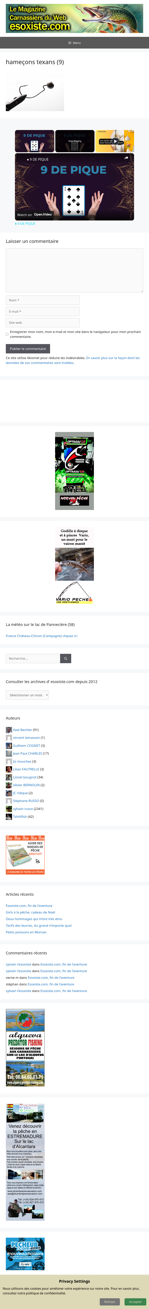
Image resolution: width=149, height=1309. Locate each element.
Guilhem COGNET (26, 745)
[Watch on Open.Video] (34, 214)
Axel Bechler (22, 730)
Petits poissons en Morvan (26, 932)
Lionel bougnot (24, 777)
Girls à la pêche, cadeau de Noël (30, 912)
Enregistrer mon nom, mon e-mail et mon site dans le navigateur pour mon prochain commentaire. (75, 334)
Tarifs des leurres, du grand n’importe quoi (39, 925)
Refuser (109, 1302)
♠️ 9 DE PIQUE (38, 159)
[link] (21, 159)
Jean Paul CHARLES (27, 753)
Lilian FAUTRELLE (26, 769)
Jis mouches (22, 761)
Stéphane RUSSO (26, 800)
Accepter (135, 1302)
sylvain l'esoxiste (18, 964)
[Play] (115, 141)
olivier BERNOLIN (26, 785)
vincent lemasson (26, 737)
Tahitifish (20, 816)
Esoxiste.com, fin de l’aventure (29, 905)
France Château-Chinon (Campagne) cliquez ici (41, 636)
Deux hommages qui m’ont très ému (34, 919)
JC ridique (20, 793)
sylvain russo (23, 808)
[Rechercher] (65, 658)
